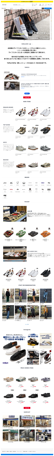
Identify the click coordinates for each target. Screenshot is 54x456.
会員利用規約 (14, 451)
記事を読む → (23, 76)
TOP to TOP (4, 8)
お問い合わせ (34, 451)
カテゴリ (11, 8)
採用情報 (10, 451)
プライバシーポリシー (19, 451)
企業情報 (7, 451)
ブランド (21, 8)
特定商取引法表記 (25, 451)
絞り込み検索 (48, 8)
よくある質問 (30, 451)
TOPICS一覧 (27, 97)
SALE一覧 (27, 407)
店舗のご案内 (4, 451)
